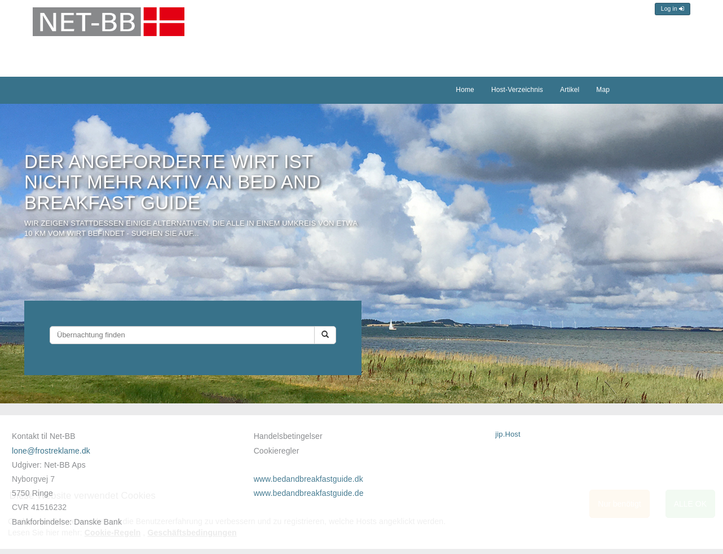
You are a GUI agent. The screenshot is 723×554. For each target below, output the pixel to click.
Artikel (569, 90)
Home (465, 90)
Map (603, 90)
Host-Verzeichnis (517, 90)
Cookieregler (276, 450)
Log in (672, 9)
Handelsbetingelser (288, 436)
